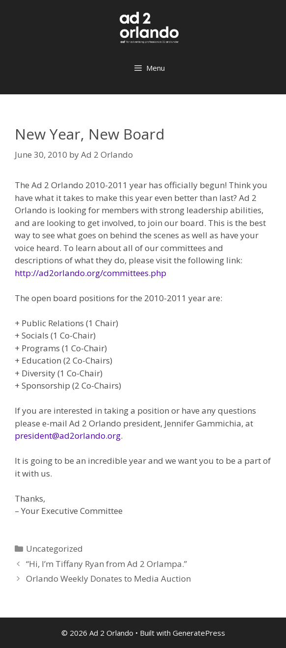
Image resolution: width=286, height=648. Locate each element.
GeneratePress (199, 633)
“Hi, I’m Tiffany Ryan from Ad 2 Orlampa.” (106, 563)
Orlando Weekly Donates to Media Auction (108, 578)
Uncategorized (54, 548)
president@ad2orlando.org (68, 435)
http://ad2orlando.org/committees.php (90, 273)
